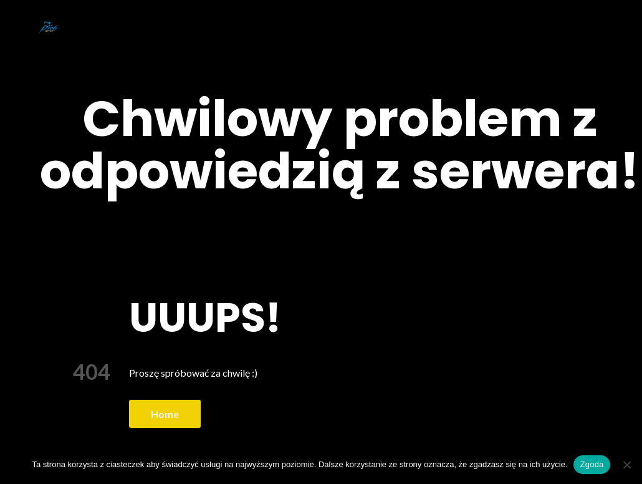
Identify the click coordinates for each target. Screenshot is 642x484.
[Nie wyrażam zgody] (626, 464)
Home (165, 414)
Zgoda (591, 464)
